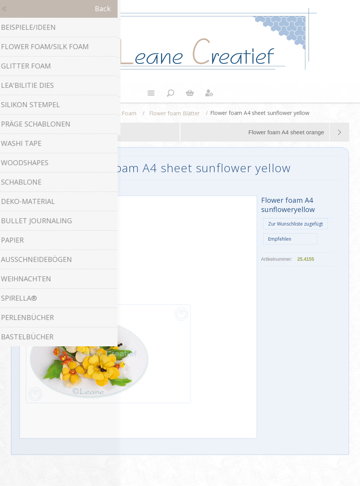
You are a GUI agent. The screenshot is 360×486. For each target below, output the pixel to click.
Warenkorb (189, 93)
